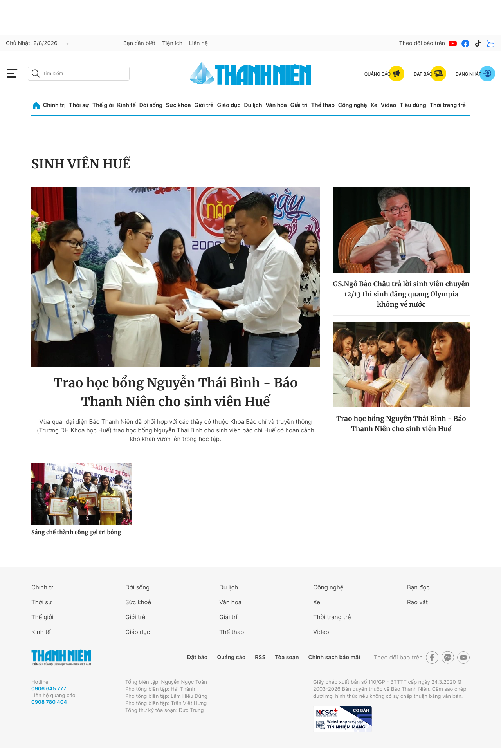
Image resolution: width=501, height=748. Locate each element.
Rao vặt (417, 602)
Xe (373, 105)
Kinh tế (126, 105)
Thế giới (103, 105)
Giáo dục (228, 105)
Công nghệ (352, 105)
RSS (260, 657)
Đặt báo (197, 657)
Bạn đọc (418, 587)
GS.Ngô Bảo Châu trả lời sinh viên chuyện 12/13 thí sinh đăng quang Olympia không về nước (401, 294)
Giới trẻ (203, 105)
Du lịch (253, 105)
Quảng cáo (231, 657)
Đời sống (150, 105)
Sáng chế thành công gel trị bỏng (76, 532)
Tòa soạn (287, 657)
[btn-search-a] (35, 73)
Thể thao (323, 105)
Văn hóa (276, 105)
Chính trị (54, 105)
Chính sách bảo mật (334, 657)
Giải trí (299, 105)
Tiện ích (172, 43)
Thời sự (79, 105)
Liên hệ (198, 43)
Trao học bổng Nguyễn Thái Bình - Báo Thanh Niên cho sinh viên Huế (175, 392)
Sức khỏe (178, 105)
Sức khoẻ (138, 602)
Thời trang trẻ (448, 105)
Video (388, 105)
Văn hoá (230, 602)
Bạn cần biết (139, 43)
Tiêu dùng (413, 105)
